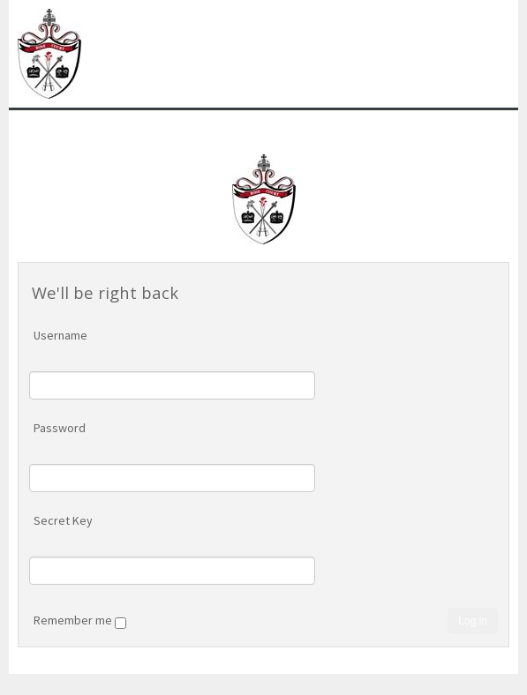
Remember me (80, 621)
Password (60, 428)
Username (60, 335)
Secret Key (63, 520)
